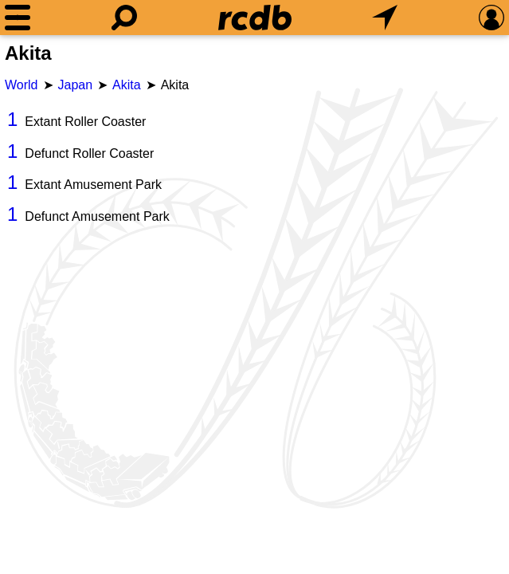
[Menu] (17, 17)
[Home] (255, 17)
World (21, 85)
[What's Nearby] (384, 17)
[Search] (124, 17)
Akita (126, 85)
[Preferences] (491, 17)
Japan (75, 85)
